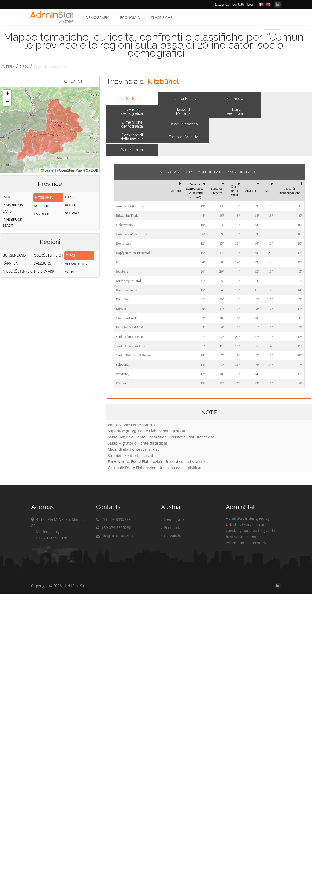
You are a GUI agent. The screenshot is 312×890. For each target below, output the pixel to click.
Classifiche (161, 17)
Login (251, 4)
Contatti (238, 4)
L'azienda (222, 4)
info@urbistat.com (114, 535)
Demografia (97, 17)
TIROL (24, 66)
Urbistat (233, 524)
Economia (130, 17)
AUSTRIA (7, 66)
